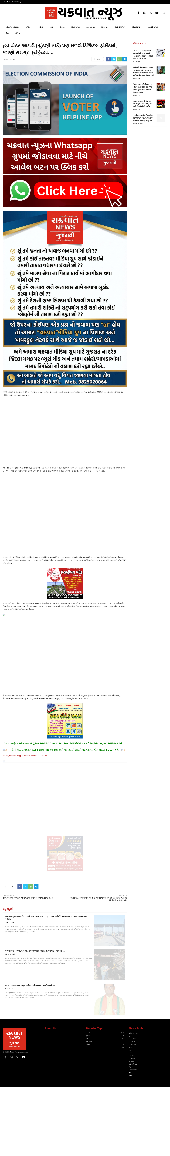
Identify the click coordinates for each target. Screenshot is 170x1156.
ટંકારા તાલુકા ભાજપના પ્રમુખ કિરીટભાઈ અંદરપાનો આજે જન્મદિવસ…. (31, 985)
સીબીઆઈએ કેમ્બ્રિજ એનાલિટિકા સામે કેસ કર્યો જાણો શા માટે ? (28, 898)
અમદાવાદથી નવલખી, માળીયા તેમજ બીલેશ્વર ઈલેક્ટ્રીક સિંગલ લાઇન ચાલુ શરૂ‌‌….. (35, 951)
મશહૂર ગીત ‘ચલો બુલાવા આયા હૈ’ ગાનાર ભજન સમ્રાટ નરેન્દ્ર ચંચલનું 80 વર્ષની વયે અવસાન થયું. (98, 899)
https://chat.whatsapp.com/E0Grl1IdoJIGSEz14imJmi (25, 755)
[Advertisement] (149, 145)
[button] (163, 12)
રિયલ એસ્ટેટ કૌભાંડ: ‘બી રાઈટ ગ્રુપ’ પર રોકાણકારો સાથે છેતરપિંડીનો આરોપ (143, 104)
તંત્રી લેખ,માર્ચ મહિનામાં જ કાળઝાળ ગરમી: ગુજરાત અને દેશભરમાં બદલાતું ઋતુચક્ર (143, 118)
